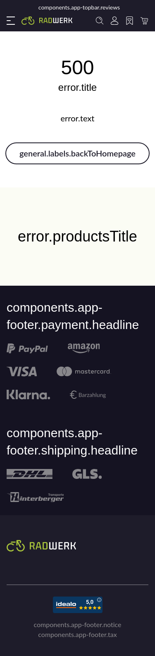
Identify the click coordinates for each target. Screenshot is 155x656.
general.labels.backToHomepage (77, 153)
